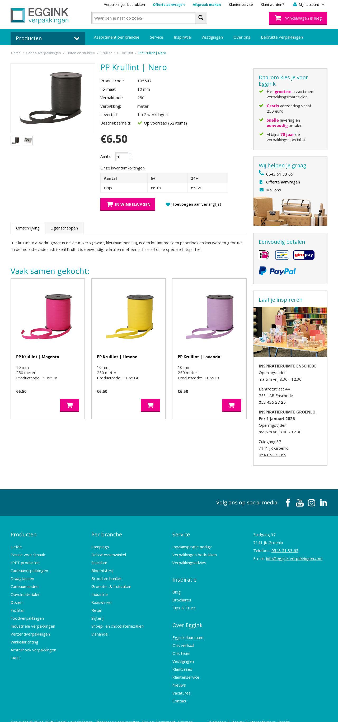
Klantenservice (241, 4)
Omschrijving (28, 228)
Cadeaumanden (25, 583)
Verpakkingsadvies (189, 559)
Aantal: (106, 156)
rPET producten (25, 559)
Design (237, 712)
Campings (100, 543)
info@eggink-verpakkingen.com (294, 558)
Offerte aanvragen (169, 4)
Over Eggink (187, 617)
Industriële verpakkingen (33, 623)
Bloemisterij (102, 567)
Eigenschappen (64, 228)
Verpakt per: (111, 97)
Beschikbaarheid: (115, 123)
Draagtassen (22, 575)
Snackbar (99, 559)
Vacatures (181, 683)
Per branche (106, 532)
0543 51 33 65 (279, 174)
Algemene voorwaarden (117, 712)
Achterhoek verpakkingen (33, 646)
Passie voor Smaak (28, 551)
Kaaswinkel (101, 599)
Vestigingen (212, 37)
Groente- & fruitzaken (111, 583)
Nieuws (179, 675)
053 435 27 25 (272, 402)
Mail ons (273, 189)
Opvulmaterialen (25, 591)
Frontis (283, 712)
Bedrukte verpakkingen (282, 37)
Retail (96, 607)
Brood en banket (106, 575)
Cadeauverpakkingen (29, 567)
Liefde (16, 543)
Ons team (181, 644)
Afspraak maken (207, 4)
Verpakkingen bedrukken (124, 4)
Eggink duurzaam (187, 628)
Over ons (241, 37)
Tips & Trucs (184, 601)
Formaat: (108, 89)
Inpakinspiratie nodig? (192, 543)
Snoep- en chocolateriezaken (117, 623)
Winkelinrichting (24, 638)
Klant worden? (272, 4)
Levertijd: (109, 114)
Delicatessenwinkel (108, 551)
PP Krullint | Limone (117, 356)
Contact (179, 691)
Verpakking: (110, 106)
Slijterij (97, 615)
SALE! (15, 654)
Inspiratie (182, 37)
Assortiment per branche (116, 37)
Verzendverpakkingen (30, 630)
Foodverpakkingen (27, 615)
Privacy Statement (159, 712)
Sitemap (185, 712)
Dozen (16, 599)
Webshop (217, 712)
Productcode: (112, 80)
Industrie (99, 591)
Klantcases (182, 660)
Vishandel (100, 630)
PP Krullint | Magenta (37, 356)
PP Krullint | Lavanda (199, 356)
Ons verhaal (183, 636)
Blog (176, 585)
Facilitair (18, 607)
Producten (24, 532)
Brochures (181, 593)
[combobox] (149, 18)
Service (156, 37)
